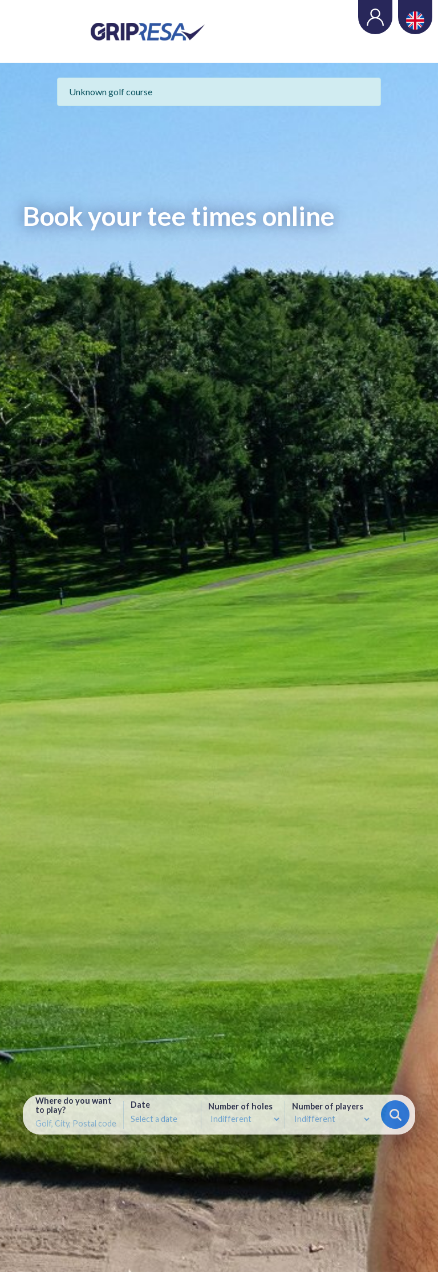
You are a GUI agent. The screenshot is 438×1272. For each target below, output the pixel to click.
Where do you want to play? (73, 1105)
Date (140, 1104)
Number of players (327, 1106)
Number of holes (240, 1106)
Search (396, 1115)
